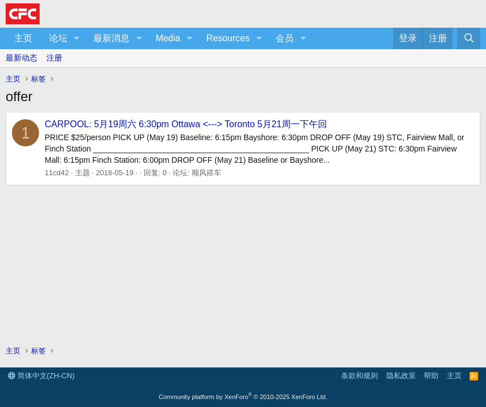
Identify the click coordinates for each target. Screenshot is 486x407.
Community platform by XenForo (243, 396)
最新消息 (111, 38)
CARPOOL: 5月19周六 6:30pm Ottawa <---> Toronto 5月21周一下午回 (186, 124)
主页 (23, 38)
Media (168, 38)
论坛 (58, 38)
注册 (54, 57)
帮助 (431, 375)
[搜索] (468, 38)
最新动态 (21, 57)
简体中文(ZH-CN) (41, 375)
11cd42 (57, 172)
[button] (76, 38)
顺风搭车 (206, 172)
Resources (228, 38)
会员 (285, 38)
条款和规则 (359, 375)
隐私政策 (401, 375)
